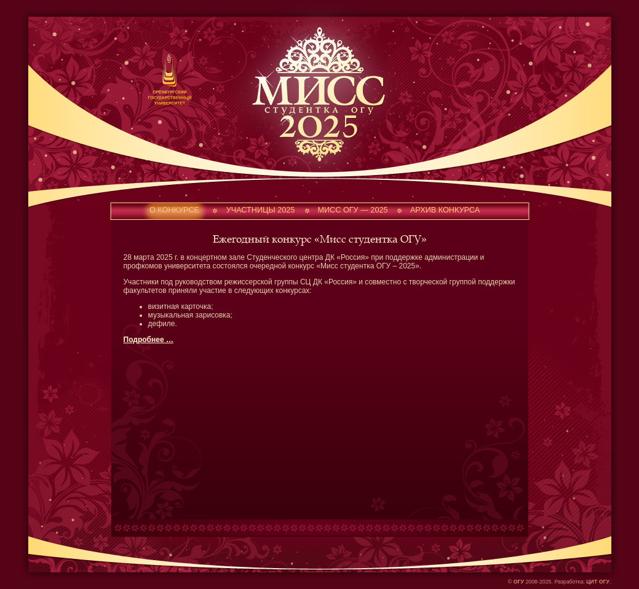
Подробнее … (148, 339)
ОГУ (519, 582)
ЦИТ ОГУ (597, 582)
